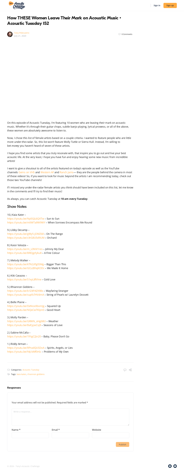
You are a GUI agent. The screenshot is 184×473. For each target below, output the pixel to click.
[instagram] (170, 466)
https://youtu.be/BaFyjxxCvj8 (24, 325)
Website (96, 429)
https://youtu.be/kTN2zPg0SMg (25, 264)
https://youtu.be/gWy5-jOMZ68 (25, 233)
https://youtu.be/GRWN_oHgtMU (26, 321)
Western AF (47, 172)
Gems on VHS (27, 172)
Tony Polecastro (21, 32)
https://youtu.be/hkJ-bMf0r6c (24, 351)
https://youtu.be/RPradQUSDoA (25, 347)
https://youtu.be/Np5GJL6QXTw (25, 218)
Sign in (157, 5)
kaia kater (21, 374)
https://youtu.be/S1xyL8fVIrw (24, 279)
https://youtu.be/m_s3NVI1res (25, 249)
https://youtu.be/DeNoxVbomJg (25, 306)
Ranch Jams (66, 172)
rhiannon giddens (36, 374)
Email (56, 429)
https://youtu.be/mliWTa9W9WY (26, 222)
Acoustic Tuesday (31, 369)
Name (16, 429)
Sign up (170, 5)
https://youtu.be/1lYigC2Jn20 (24, 336)
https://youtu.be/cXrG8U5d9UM (25, 237)
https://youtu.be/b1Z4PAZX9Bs (25, 290)
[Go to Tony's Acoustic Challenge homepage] (17, 5)
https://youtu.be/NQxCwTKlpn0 (25, 310)
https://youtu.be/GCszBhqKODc (25, 268)
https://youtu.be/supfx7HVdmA (25, 294)
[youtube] (175, 466)
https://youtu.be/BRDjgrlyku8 (24, 253)
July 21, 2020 (20, 35)
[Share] (130, 370)
